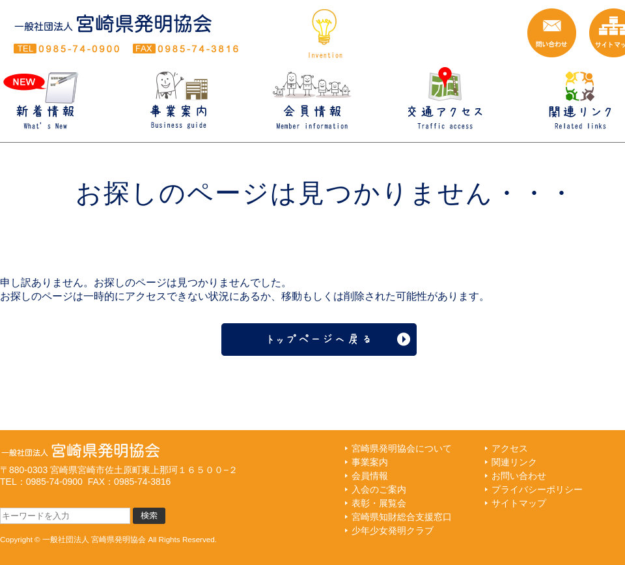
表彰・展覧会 (379, 503)
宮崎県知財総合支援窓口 (402, 517)
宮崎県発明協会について (402, 448)
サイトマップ (519, 503)
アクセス (510, 448)
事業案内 (370, 462)
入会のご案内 (379, 489)
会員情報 (370, 476)
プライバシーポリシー (537, 489)
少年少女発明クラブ (393, 530)
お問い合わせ (519, 476)
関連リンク (514, 462)
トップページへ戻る (325, 339)
